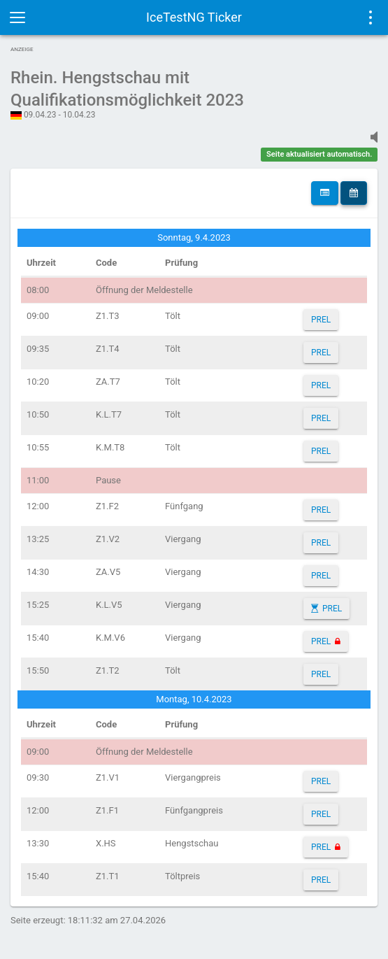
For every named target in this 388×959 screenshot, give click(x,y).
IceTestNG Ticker (194, 17)
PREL (321, 320)
